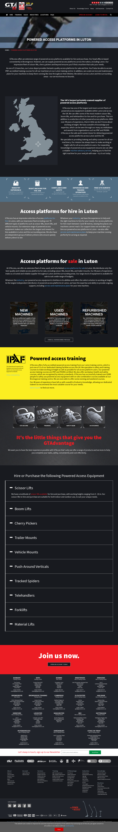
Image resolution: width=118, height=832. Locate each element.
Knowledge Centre (83, 8)
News (92, 8)
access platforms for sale (74, 268)
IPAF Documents (101, 777)
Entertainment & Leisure (88, 785)
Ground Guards (71, 776)
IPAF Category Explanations (58, 774)
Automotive (85, 790)
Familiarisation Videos (102, 776)
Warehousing (85, 773)
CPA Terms (69, 785)
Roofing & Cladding (86, 787)
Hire (11, 15)
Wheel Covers (70, 779)
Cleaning (84, 777)
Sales (26, 15)
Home (7, 50)
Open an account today (59, 664)
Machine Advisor (41, 773)
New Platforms (40, 779)
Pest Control (85, 779)
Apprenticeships (11, 782)
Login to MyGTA (101, 15)
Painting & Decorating (87, 774)
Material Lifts (21, 624)
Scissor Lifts (21, 488)
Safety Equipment (71, 774)
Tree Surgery (85, 784)
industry (76, 218)
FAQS (52, 15)
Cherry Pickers (23, 523)
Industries (34, 15)
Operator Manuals (101, 773)
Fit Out (84, 782)
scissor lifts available (39, 494)
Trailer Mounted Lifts (102, 794)
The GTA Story (10, 774)
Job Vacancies (100, 8)
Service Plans (70, 782)
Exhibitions (84, 792)
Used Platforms (41, 777)
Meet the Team (10, 776)
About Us (72, 8)
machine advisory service (80, 150)
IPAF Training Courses (57, 773)
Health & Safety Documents (103, 779)
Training (18, 15)
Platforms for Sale (41, 776)
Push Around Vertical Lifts (103, 788)
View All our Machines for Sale (59, 340)
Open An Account (85, 15)
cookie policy (70, 826)
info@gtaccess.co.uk (107, 4)
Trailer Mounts (23, 537)
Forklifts (18, 609)
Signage (84, 776)
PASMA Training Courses (58, 776)
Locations (44, 15)
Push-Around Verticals (29, 566)
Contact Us (109, 8)
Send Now (95, 752)
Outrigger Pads (70, 777)
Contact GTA (10, 784)
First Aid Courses (56, 777)
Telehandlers (22, 595)
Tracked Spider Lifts (102, 792)
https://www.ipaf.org (13, 375)
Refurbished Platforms (42, 781)
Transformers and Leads (73, 781)
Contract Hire (40, 782)
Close (59, 829)
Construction (85, 781)
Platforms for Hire (41, 774)
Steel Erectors (85, 788)
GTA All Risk (70, 784)
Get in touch (35, 387)
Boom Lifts (20, 508)
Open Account (25, 774)
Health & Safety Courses (58, 779)
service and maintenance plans (73, 232)
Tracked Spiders (24, 581)
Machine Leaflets (101, 774)
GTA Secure (70, 773)
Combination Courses (57, 781)
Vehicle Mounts (23, 552)
